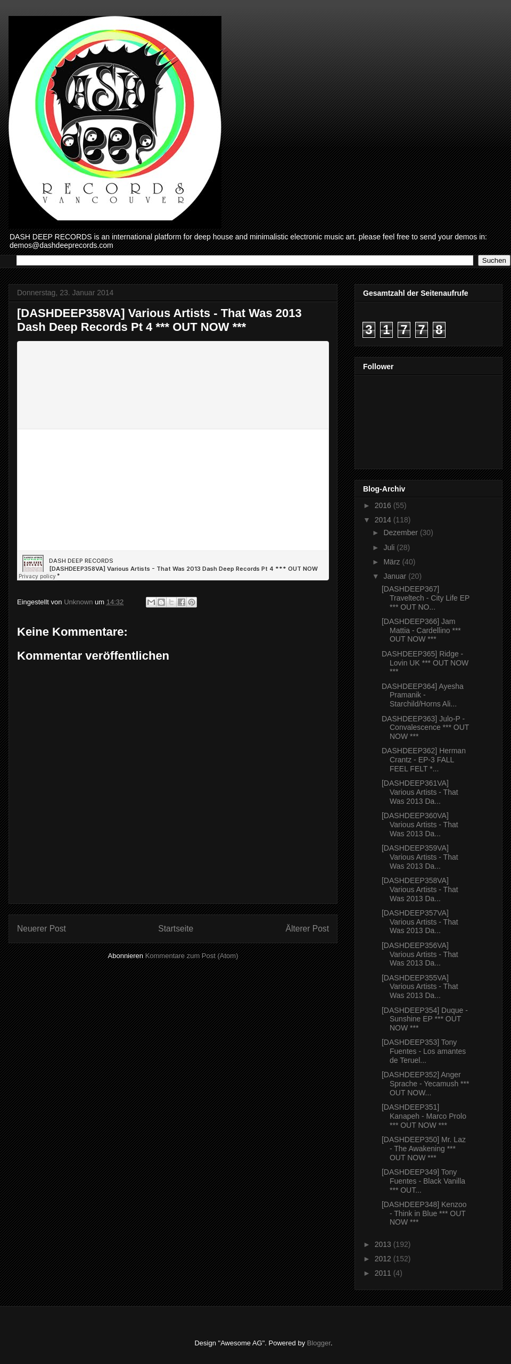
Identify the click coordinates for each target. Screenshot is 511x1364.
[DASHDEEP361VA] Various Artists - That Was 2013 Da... (420, 792)
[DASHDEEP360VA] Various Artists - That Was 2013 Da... (420, 824)
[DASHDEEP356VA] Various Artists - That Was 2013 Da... (420, 954)
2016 (384, 505)
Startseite (175, 928)
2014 (384, 519)
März (392, 562)
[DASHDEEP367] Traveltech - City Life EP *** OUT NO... (425, 598)
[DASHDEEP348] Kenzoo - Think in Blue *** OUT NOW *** (424, 1213)
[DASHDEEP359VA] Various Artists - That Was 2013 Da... (420, 857)
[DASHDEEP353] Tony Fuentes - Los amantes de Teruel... (424, 1051)
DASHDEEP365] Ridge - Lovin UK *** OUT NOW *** (425, 663)
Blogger (319, 1343)
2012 (384, 1258)
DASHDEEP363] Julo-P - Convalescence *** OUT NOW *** (425, 727)
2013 (384, 1244)
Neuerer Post (41, 928)
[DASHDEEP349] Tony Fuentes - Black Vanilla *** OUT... (423, 1181)
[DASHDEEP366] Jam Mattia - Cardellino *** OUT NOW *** (421, 630)
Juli (390, 547)
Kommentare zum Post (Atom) (191, 956)
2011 (384, 1273)
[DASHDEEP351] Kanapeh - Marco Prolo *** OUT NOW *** (424, 1116)
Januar (395, 576)
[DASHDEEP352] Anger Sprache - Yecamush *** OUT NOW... (425, 1083)
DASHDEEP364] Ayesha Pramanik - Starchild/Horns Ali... (423, 695)
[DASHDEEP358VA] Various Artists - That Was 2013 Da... (420, 889)
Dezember (401, 532)
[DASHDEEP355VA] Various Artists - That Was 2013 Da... (420, 987)
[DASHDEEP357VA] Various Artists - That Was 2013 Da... (420, 922)
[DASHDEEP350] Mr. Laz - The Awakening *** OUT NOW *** (424, 1148)
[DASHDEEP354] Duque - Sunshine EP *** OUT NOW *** (425, 1019)
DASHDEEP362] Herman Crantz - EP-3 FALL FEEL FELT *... (424, 759)
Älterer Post (307, 928)
